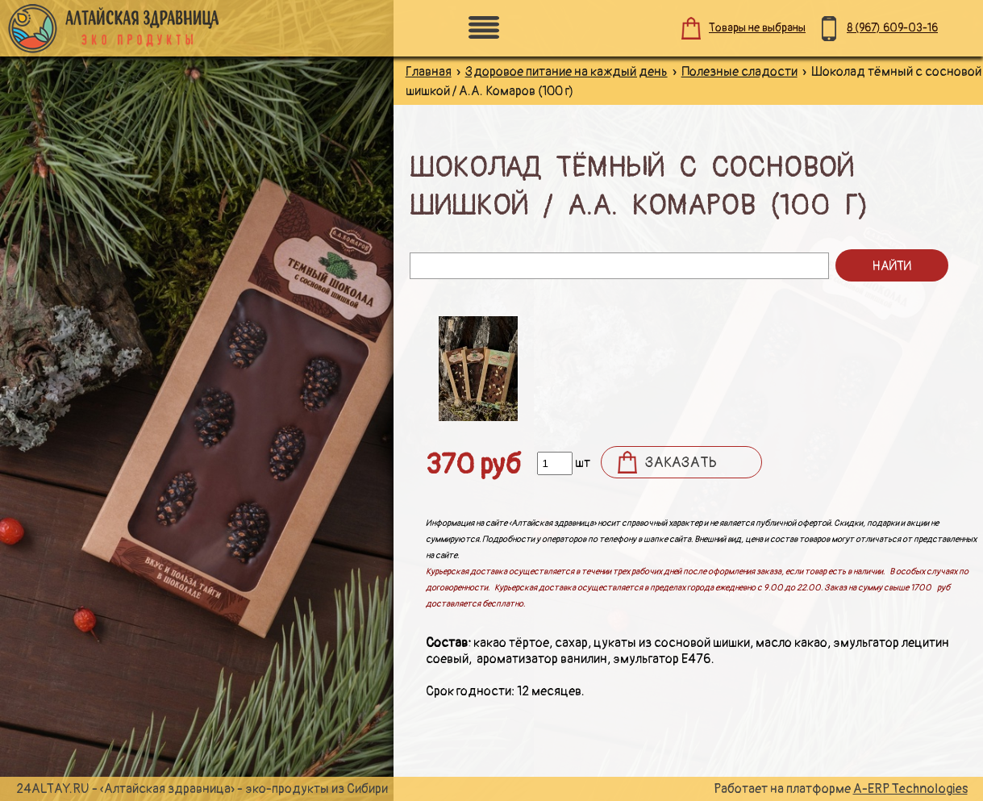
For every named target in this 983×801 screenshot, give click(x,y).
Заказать (681, 462)
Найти (891, 266)
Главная (429, 72)
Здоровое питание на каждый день (566, 72)
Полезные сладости (739, 72)
